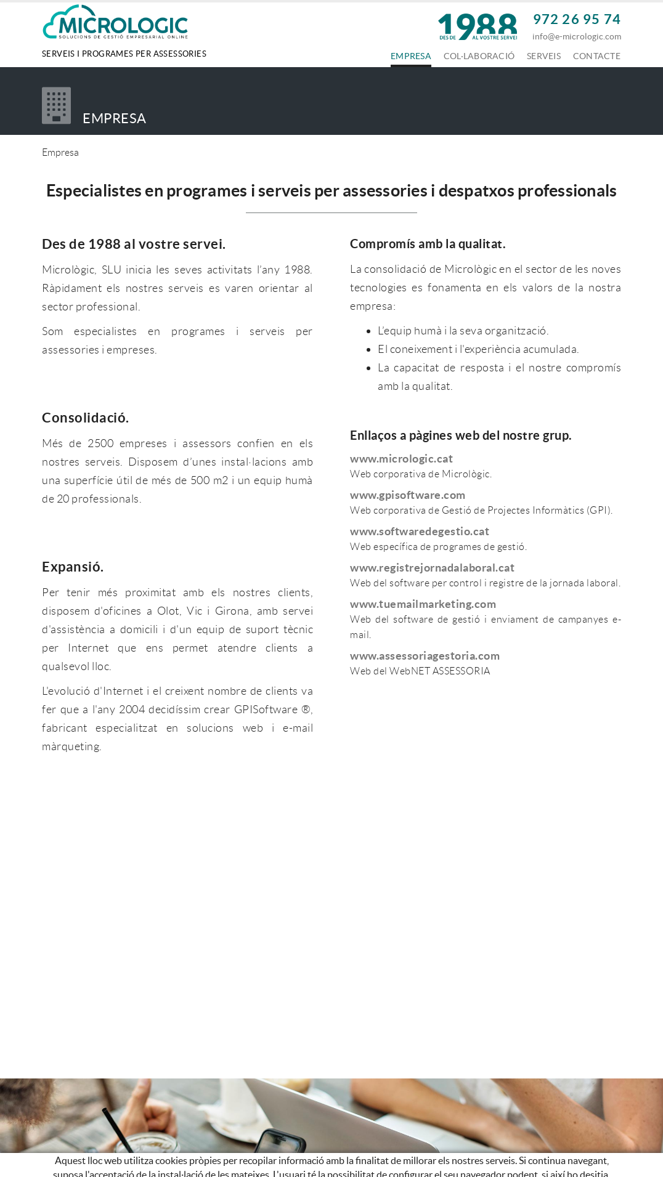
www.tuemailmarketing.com (423, 603)
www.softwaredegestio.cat (419, 531)
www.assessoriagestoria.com (425, 655)
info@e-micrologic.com (576, 36)
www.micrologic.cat (401, 458)
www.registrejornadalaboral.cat (432, 567)
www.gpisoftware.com (408, 494)
